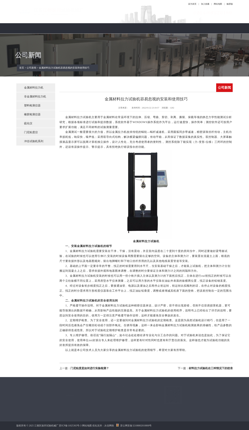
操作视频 (171, 28)
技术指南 (123, 28)
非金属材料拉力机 (35, 96)
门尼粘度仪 (31, 132)
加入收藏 (205, 4)
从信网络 (109, 425)
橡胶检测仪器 (32, 114)
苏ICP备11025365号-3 (70, 425)
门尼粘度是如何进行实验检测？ (89, 368)
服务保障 (147, 28)
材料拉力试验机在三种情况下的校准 (211, 368)
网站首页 (27, 28)
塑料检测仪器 (32, 105)
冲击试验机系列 (33, 141)
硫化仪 (28, 123)
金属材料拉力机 (33, 87)
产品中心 (75, 28)
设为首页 (192, 4)
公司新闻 (99, 28)
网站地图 (218, 4)
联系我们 (196, 28)
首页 (24, 68)
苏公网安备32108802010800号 (134, 425)
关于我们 (51, 28)
